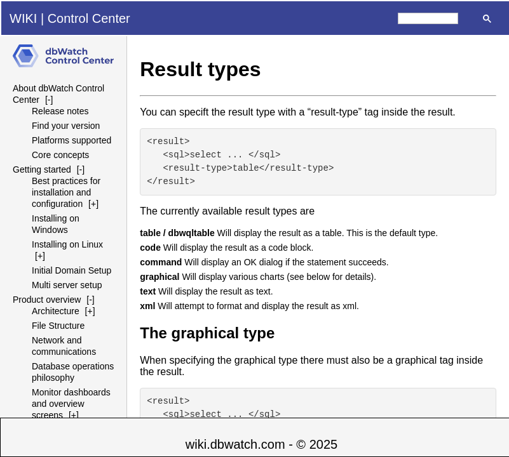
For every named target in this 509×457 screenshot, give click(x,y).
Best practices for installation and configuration (66, 192)
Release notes (60, 111)
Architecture (55, 311)
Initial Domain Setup (71, 270)
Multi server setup (67, 285)
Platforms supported (71, 140)
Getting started (42, 169)
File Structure (58, 326)
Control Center (89, 18)
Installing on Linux (67, 244)
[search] (428, 18)
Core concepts (60, 155)
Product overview (47, 300)
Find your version (66, 126)
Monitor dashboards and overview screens (71, 403)
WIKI (23, 18)
